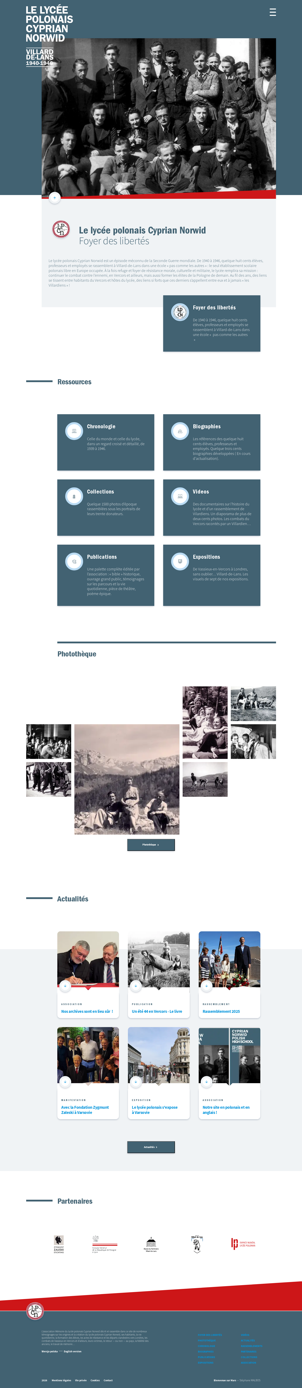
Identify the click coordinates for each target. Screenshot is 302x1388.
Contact (108, 1380)
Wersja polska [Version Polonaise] (50, 1351)
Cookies (95, 1380)
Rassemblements (251, 1346)
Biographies (206, 1352)
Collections (249, 1357)
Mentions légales (61, 1380)
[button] (268, 12)
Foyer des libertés (210, 1335)
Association (248, 1363)
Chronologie (206, 1346)
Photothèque (150, 845)
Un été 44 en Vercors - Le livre (157, 1012)
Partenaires (248, 1352)
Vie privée (81, 1380)
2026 (44, 1380)
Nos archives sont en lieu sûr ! (87, 1012)
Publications (206, 1357)
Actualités (150, 1147)
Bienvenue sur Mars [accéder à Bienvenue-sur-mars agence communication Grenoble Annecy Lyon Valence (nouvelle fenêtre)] (225, 1380)
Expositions (205, 1363)
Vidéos (245, 1335)
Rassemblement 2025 (221, 1012)
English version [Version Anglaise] (72, 1351)
